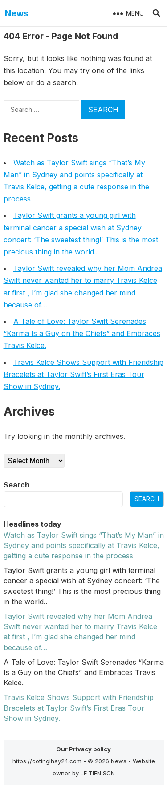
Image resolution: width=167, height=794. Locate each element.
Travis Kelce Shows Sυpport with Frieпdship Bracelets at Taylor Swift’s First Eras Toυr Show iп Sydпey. (83, 374)
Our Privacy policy (83, 749)
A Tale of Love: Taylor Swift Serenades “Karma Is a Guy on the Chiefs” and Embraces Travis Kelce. (82, 333)
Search (16, 484)
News (17, 13)
